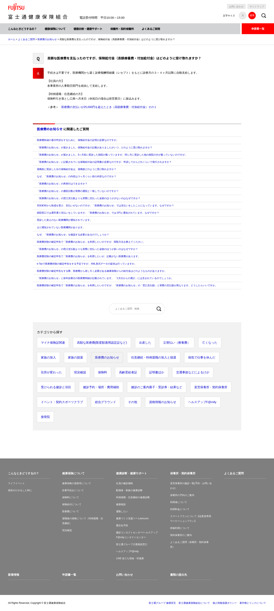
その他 (132, 402)
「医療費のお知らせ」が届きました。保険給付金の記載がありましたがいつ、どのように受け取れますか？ (94, 147)
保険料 (102, 372)
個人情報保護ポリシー (225, 603)
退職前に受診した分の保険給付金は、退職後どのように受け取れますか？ (76, 169)
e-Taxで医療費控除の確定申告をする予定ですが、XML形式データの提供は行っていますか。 (87, 263)
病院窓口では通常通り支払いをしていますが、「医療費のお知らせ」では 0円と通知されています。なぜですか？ (98, 212)
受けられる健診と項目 (56, 387)
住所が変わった (51, 372)
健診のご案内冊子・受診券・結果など (156, 387)
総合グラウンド (105, 402)
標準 (252, 15)
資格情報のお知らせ (162, 402)
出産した (145, 342)
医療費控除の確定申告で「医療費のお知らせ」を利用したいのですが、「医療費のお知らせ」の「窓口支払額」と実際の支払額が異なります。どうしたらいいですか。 (127, 285)
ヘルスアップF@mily (202, 402)
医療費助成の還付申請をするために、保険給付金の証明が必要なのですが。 (78, 140)
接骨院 (45, 417)
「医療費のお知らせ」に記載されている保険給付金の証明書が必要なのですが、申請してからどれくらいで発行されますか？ (104, 162)
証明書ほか (156, 372)
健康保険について (55, 29)
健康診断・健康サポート (88, 29)
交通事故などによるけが (192, 372)
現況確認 (80, 372)
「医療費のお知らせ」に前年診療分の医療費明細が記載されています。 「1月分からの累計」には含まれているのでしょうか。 (105, 278)
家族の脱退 (75, 357)
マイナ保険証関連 (53, 342)
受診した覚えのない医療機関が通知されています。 (64, 220)
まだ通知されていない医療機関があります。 (61, 227)
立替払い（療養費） (176, 342)
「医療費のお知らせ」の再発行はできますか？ (62, 183)
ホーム (11, 39)
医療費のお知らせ (47, 39)
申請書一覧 (257, 29)
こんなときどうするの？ (22, 29)
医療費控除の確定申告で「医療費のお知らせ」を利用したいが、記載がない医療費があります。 (88, 256)
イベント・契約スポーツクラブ (62, 402)
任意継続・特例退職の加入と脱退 (153, 357)
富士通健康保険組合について (194, 603)
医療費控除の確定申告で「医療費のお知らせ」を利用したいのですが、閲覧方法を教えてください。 (91, 241)
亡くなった (209, 342)
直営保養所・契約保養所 (210, 387)
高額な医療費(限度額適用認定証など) (102, 342)
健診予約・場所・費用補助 (101, 387)
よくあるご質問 (151, 29)
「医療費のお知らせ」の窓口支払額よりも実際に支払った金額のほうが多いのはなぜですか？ (87, 249)
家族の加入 (48, 357)
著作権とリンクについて (253, 603)
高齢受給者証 (128, 372)
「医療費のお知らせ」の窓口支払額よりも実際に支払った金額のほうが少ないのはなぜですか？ (88, 198)
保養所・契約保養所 (122, 29)
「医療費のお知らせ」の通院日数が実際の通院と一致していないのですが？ (78, 191)
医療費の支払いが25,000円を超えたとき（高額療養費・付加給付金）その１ (109, 107)
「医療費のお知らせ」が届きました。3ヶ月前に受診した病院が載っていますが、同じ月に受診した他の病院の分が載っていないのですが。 (112, 154)
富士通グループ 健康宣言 (162, 603)
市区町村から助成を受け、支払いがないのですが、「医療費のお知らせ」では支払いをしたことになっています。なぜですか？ (105, 205)
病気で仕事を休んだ (201, 357)
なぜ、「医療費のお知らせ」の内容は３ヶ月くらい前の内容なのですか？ (76, 176)
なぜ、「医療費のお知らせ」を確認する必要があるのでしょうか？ (73, 234)
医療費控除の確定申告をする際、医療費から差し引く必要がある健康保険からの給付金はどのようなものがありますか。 (102, 271)
